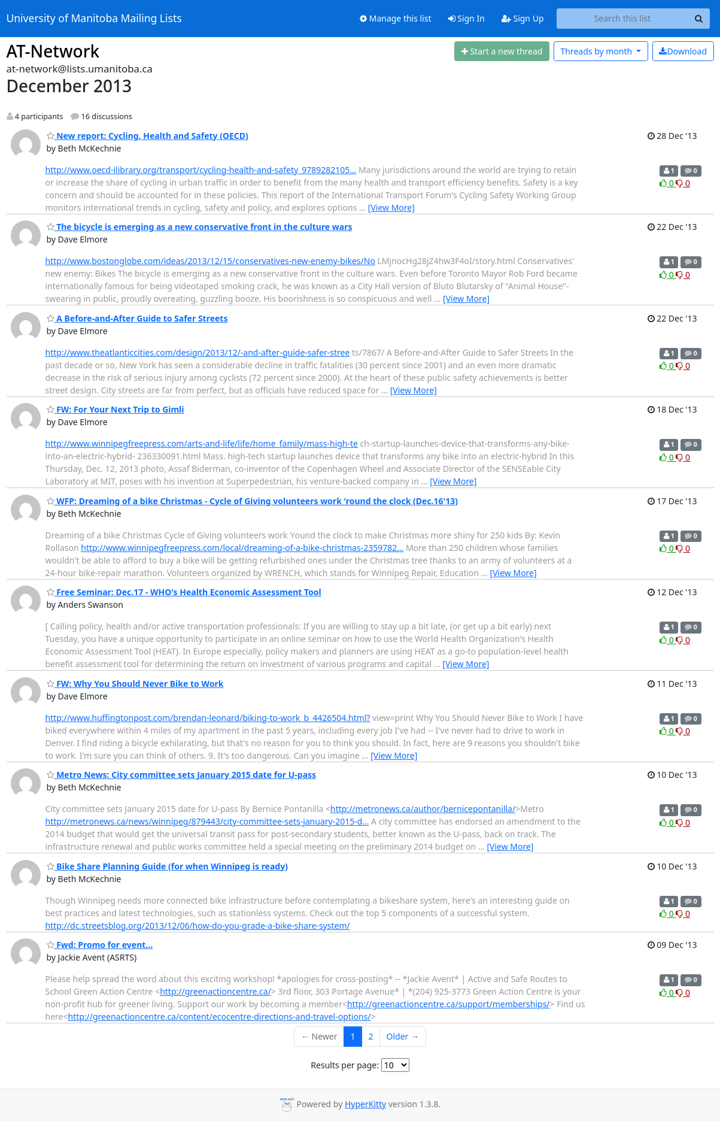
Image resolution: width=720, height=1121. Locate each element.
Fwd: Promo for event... (100, 944)
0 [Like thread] (668, 183)
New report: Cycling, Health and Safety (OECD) (147, 135)
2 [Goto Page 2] (371, 1036)
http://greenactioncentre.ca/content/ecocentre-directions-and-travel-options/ (219, 1016)
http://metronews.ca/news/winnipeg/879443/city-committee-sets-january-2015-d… (207, 821)
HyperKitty (365, 1104)
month (597, 51)
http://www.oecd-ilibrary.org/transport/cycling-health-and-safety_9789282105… (201, 169)
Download (683, 51)
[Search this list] (623, 18)
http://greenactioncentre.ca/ (215, 991)
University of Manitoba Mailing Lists (94, 18)
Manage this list (396, 18)
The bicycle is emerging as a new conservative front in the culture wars (200, 226)
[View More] (391, 207)
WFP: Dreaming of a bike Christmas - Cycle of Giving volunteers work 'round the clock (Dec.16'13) (252, 501)
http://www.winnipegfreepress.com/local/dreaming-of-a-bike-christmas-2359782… (242, 547)
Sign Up (523, 18)
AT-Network (53, 51)
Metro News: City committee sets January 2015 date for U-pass (182, 774)
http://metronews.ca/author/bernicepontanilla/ (422, 808)
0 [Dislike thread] (683, 183)
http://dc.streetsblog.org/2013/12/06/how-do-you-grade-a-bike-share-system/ (197, 925)
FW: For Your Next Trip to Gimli (115, 409)
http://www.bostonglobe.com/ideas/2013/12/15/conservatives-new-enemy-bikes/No (210, 260)
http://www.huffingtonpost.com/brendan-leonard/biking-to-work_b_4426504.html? (207, 717)
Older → (403, 1036)
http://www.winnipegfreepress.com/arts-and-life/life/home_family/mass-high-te (201, 443)
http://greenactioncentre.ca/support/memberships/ (448, 1004)
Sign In (466, 18)
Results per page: (345, 1065)
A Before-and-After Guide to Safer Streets (137, 318)
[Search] (699, 18)
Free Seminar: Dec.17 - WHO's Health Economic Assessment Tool (184, 592)
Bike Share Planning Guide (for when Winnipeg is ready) (167, 866)
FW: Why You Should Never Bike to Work (135, 683)
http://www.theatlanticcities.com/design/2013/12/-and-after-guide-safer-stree (197, 352)
